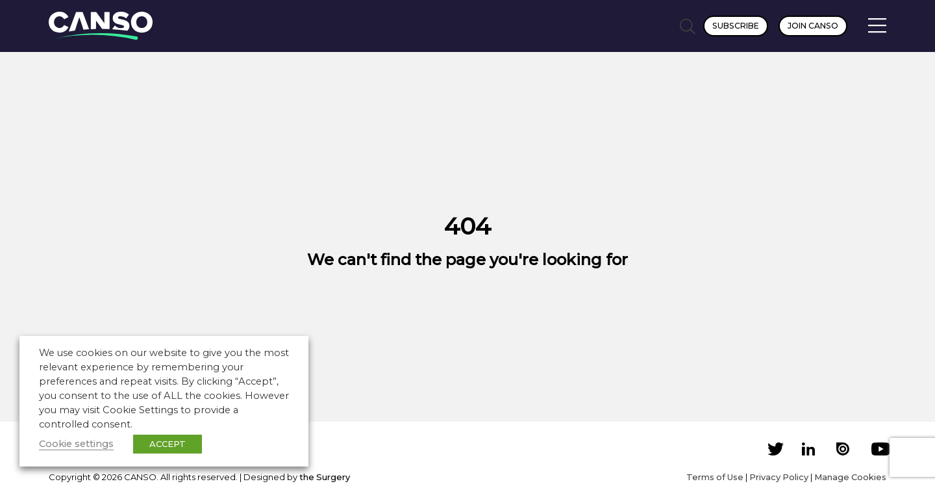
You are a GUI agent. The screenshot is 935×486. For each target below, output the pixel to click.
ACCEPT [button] (167, 444)
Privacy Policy (778, 477)
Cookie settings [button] (76, 444)
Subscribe (735, 26)
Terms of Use (714, 477)
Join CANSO (813, 26)
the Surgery (324, 477)
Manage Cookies (850, 477)
